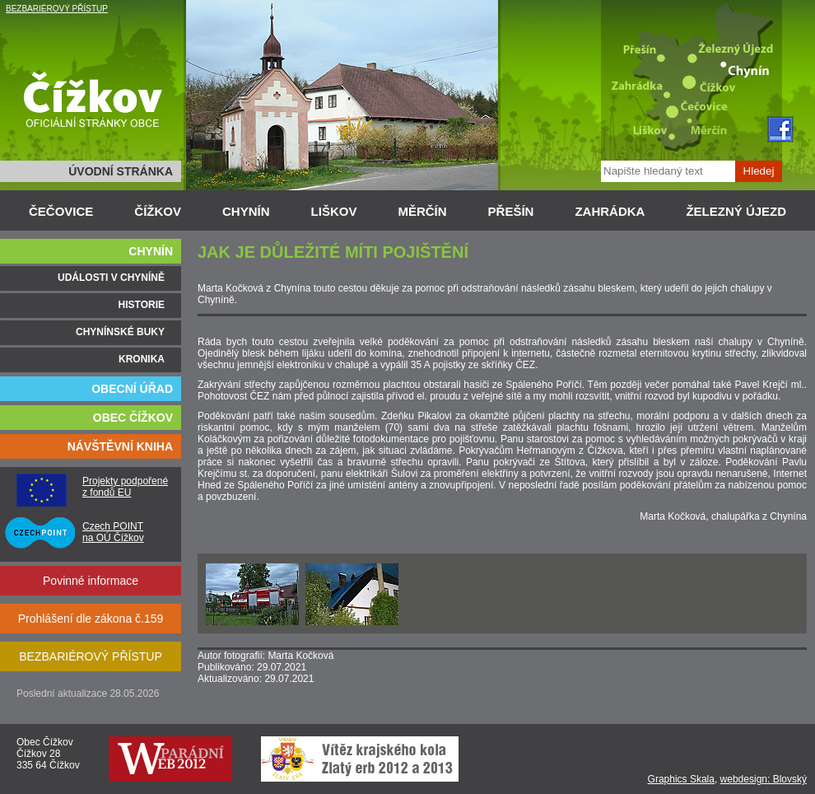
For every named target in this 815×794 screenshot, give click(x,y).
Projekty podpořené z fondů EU (125, 486)
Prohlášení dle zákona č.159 (91, 618)
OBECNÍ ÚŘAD (132, 388)
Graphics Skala (681, 779)
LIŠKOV (334, 211)
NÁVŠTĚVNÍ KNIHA (120, 446)
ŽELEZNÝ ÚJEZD (736, 211)
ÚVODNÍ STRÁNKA (120, 171)
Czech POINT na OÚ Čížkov (113, 532)
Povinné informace (90, 580)
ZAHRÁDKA (610, 211)
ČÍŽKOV (157, 211)
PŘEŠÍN (511, 211)
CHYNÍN (246, 211)
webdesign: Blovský (763, 779)
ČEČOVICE (61, 211)
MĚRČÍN (422, 211)
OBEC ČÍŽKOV (133, 417)
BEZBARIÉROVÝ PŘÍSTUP (57, 8)
